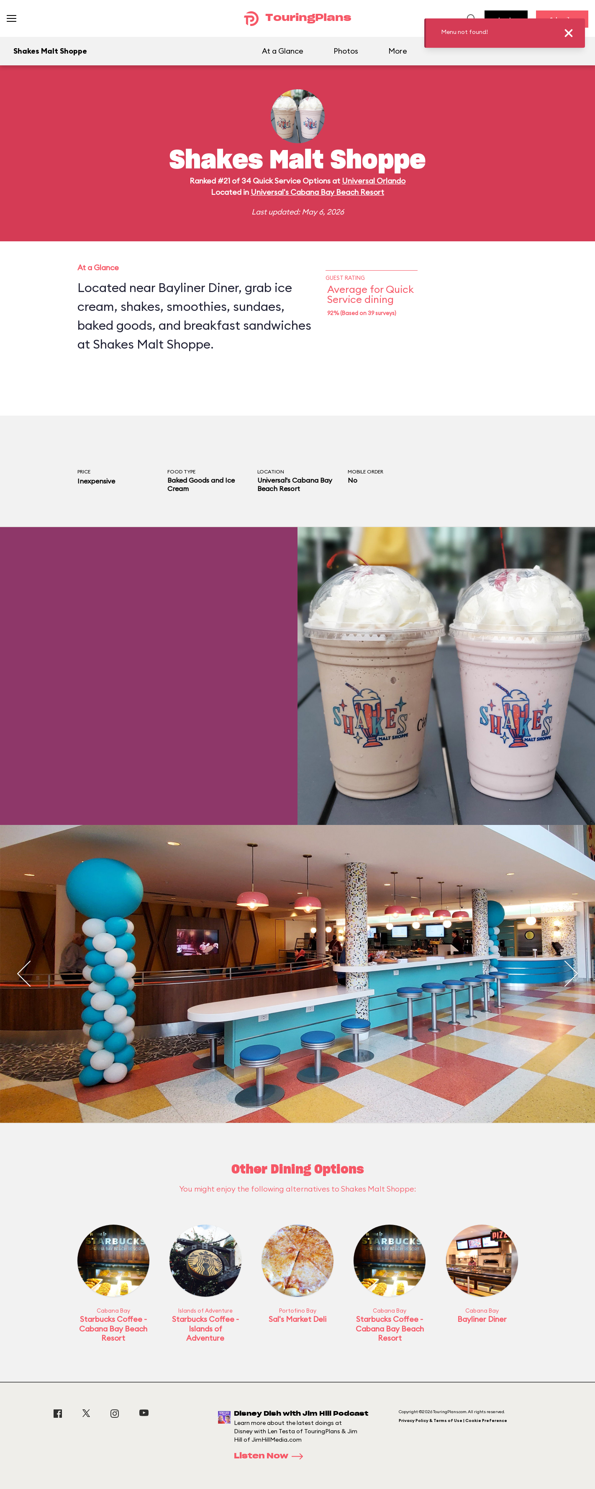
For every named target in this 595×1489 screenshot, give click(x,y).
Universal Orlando (373, 181)
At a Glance (282, 51)
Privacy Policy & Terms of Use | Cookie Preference (453, 1420)
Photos (345, 51)
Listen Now (271, 1456)
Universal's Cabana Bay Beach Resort (317, 192)
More (397, 51)
